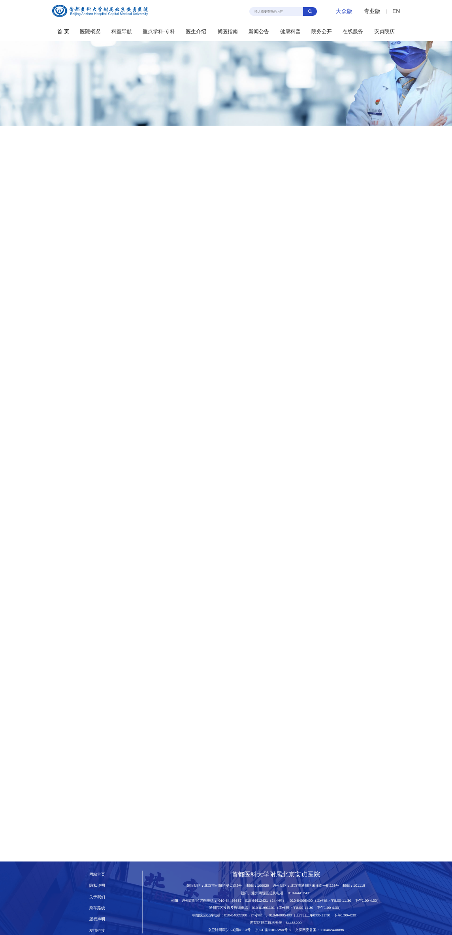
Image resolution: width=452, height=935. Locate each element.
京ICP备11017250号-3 (274, 930)
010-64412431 (299, 893)
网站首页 (97, 874)
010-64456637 (229, 901)
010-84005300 (235, 915)
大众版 (344, 11)
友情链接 (97, 930)
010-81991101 (263, 908)
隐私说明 (97, 885)
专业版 (372, 11)
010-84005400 (301, 901)
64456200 (293, 923)
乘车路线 (97, 908)
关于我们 (97, 897)
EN (396, 11)
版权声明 (97, 919)
